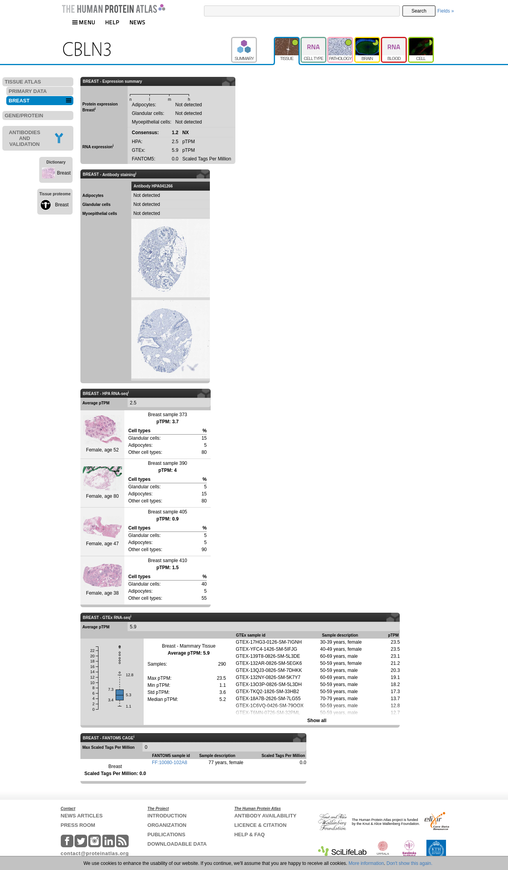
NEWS (137, 22)
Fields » (445, 11)
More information (366, 863)
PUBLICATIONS (166, 834)
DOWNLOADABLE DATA (177, 844)
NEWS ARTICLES (82, 816)
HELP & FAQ (249, 834)
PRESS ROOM (78, 825)
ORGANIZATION (166, 825)
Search (418, 11)
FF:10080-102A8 (169, 762)
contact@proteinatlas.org (95, 853)
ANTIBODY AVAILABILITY (265, 816)
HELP (112, 22)
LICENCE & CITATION (260, 825)
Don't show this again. (409, 863)
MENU (83, 22)
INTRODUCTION (167, 816)
